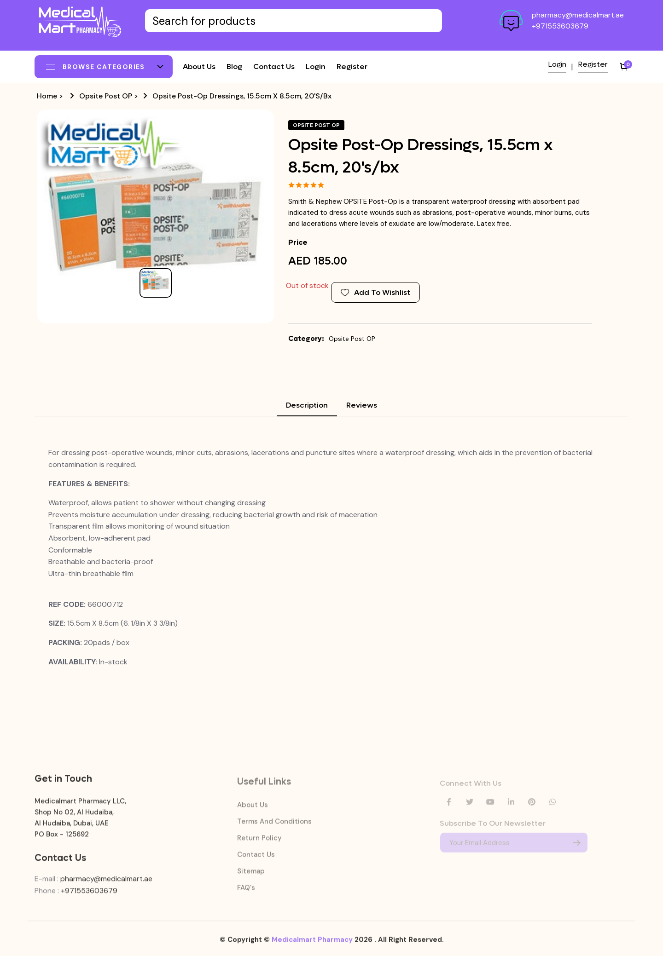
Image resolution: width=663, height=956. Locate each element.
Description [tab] (307, 405)
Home (47, 96)
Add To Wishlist (375, 292)
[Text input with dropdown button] (293, 20)
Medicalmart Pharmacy (312, 945)
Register (352, 66)
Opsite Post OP (105, 96)
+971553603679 (560, 26)
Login (316, 66)
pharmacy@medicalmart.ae (578, 15)
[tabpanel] (331, 557)
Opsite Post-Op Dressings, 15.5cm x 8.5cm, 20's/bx (242, 96)
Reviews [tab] (361, 405)
